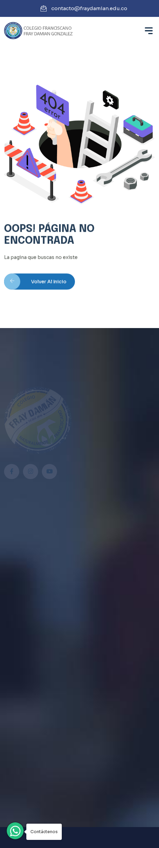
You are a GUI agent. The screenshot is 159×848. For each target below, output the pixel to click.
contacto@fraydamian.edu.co (89, 8)
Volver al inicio (35, 284)
